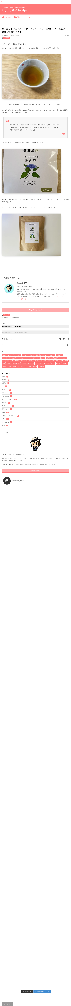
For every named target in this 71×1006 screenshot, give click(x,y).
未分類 (5, 425)
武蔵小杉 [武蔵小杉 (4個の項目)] (65, 363)
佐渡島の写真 (5, 969)
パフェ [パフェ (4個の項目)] (53, 363)
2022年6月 (4, 717)
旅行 (4, 386)
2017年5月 (4, 815)
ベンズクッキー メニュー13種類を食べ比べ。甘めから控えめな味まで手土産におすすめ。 (35, 929)
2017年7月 (4, 810)
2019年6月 (4, 748)
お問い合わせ (7, 689)
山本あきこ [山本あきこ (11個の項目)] (43, 355)
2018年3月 (4, 787)
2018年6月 (4, 779)
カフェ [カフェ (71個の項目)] (9, 355)
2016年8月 (4, 841)
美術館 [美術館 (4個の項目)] (8, 363)
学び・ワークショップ (9, 399)
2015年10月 (5, 869)
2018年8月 (4, 773)
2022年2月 (4, 729)
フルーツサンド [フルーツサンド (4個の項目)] (16, 363)
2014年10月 (5, 886)
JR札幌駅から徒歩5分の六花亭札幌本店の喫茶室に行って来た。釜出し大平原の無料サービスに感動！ (38, 907)
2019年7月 (4, 745)
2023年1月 (4, 709)
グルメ (5, 419)
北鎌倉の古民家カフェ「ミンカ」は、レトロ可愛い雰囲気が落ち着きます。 (31, 914)
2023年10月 (5, 701)
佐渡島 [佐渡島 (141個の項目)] (4, 355)
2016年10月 (5, 835)
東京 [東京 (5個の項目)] (45, 360)
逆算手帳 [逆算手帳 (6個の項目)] (17, 360)
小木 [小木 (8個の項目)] (38, 358)
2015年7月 (4, 877)
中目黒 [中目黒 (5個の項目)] (30, 360)
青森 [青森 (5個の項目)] (62, 360)
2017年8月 (4, 807)
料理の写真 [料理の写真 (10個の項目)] (59, 355)
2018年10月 (5, 768)
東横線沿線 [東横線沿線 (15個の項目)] (31, 355)
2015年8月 (4, 874)
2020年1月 (4, 737)
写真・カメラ (7, 409)
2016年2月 (4, 858)
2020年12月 (5, 731)
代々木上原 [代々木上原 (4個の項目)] (31, 363)
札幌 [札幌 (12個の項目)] (37, 355)
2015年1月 (4, 883)
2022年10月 (5, 712)
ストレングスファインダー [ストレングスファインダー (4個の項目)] (42, 363)
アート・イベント (8, 406)
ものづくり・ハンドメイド (10, 416)
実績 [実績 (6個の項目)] (12, 360)
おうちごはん (7, 422)
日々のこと (6, 37)
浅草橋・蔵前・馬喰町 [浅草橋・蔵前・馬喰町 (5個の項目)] (53, 360)
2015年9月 (4, 872)
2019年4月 (4, 754)
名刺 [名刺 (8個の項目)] (34, 358)
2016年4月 (4, 852)
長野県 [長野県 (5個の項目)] (66, 360)
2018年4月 (4, 785)
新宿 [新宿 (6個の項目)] (4, 360)
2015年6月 (4, 880)
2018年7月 (4, 776)
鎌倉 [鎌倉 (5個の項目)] (4, 363)
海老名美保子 (15, 35)
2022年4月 (4, 723)
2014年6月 (4, 888)
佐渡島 (5, 412)
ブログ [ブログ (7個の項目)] (43, 358)
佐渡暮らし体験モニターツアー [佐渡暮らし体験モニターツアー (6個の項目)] (58, 358)
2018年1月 (4, 793)
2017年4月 (4, 818)
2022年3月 (4, 726)
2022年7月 (4, 715)
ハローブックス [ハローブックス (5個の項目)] (38, 360)
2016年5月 (4, 849)
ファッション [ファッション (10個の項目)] (51, 355)
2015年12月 (5, 863)
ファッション (7, 393)
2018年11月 (5, 765)
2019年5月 (4, 751)
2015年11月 (5, 866)
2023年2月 (4, 706)
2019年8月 (4, 743)
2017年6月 (4, 813)
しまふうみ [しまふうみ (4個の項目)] (24, 366)
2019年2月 (4, 759)
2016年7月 (4, 843)
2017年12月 (5, 796)
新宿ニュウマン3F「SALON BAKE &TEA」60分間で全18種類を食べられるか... (32, 900)
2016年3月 (4, 855)
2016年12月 (5, 830)
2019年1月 (4, 762)
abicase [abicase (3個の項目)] (35, 366)
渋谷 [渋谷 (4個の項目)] (10, 366)
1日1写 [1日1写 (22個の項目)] (19, 355)
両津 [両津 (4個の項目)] (30, 366)
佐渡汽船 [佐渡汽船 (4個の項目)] (58, 363)
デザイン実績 (7, 396)
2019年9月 (4, 740)
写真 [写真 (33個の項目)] (14, 355)
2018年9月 (4, 771)
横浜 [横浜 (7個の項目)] (48, 358)
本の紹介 (6, 403)
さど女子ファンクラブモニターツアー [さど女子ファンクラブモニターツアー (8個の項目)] (21, 358)
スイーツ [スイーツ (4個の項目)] (24, 363)
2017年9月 (4, 804)
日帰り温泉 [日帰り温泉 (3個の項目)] (41, 366)
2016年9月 (4, 838)
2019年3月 (4, 757)
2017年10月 (5, 801)
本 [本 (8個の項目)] (9, 358)
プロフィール (5, 966)
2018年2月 (4, 790)
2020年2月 (4, 734)
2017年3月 (4, 821)
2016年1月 (4, 860)
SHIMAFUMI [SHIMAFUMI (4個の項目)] (16, 366)
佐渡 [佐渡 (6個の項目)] (8, 360)
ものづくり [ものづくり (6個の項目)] (24, 360)
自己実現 (5, 383)
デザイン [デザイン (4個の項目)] (5, 366)
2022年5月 (4, 720)
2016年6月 (4, 846)
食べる (5, 376)
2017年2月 (4, 824)
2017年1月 (4, 827)
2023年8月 (4, 703)
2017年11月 (5, 799)
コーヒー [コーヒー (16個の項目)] (24, 355)
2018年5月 (4, 782)
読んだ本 (5, 380)
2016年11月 (5, 832)
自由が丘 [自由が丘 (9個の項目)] (5, 358)
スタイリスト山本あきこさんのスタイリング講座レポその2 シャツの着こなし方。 (33, 922)
